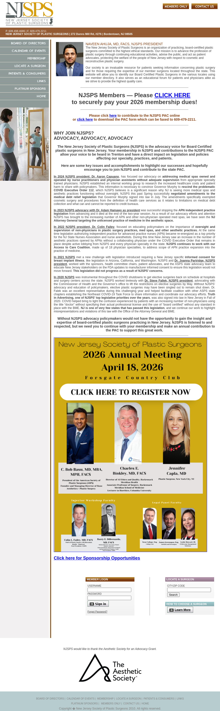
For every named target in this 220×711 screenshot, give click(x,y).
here (113, 115)
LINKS (180, 698)
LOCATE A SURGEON (128, 698)
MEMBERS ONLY (111, 703)
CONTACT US (131, 703)
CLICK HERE (172, 95)
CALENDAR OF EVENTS (81, 698)
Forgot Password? (97, 611)
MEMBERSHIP (105, 698)
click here (85, 119)
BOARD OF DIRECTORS (50, 698)
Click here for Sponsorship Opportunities (97, 558)
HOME (145, 703)
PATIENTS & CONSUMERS (158, 698)
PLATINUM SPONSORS (84, 703)
